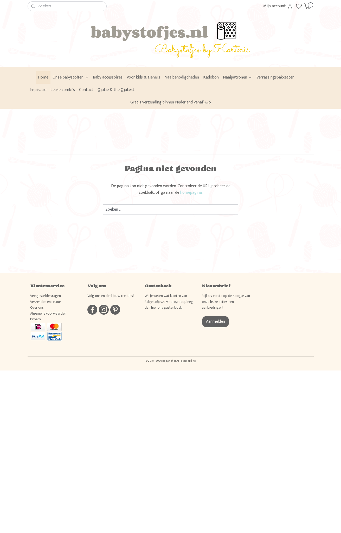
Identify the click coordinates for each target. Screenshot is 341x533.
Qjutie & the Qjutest (116, 89)
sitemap (186, 361)
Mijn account (278, 6)
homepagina (191, 192)
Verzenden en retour (45, 302)
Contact (86, 89)
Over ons (37, 307)
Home (43, 77)
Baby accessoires (108, 77)
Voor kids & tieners (143, 77)
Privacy (35, 319)
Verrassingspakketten (275, 77)
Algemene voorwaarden (48, 313)
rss (194, 361)
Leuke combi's (62, 89)
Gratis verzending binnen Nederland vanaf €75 (170, 102)
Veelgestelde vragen (45, 296)
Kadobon (211, 77)
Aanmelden (215, 321)
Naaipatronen (237, 77)
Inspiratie (38, 89)
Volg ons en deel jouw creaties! (110, 296)
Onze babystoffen (71, 77)
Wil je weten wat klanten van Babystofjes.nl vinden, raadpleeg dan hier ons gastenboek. (169, 301)
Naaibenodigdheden (181, 77)
